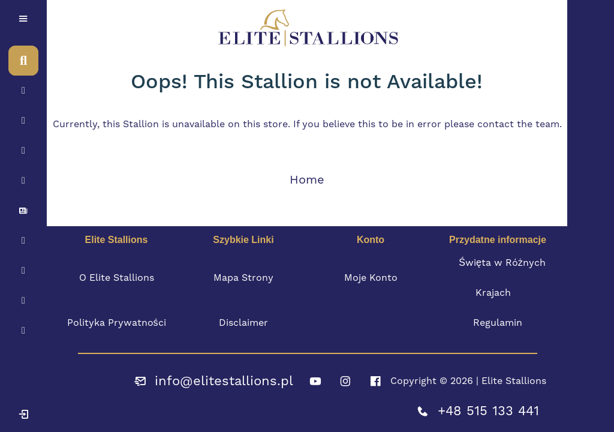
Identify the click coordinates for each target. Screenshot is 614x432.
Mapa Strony (243, 277)
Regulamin (497, 322)
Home (307, 179)
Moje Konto (371, 277)
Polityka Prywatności (116, 322)
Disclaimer (243, 322)
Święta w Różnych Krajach (502, 277)
